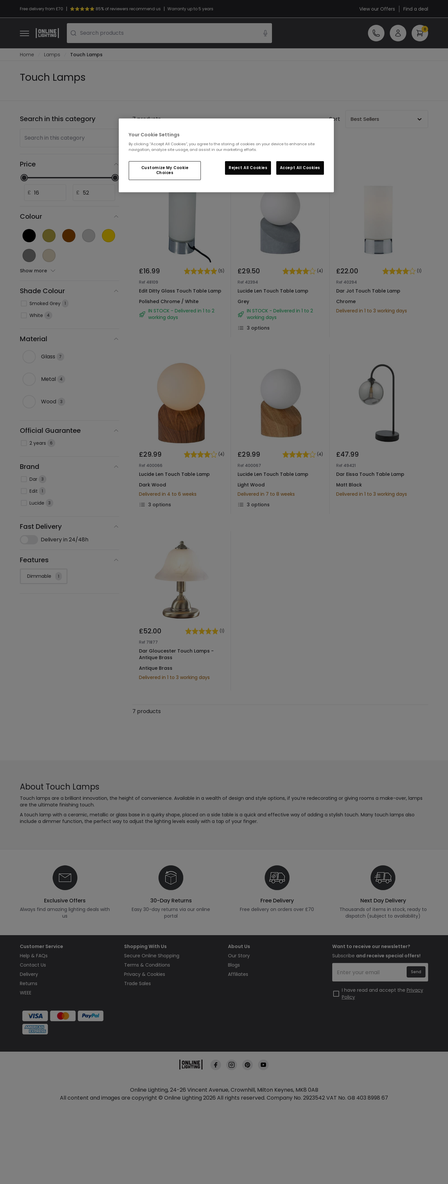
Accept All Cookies (300, 167)
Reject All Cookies (248, 167)
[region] (226, 155)
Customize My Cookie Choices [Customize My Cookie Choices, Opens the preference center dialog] (165, 170)
